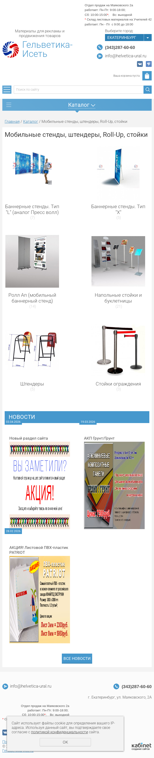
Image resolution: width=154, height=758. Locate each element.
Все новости (77, 658)
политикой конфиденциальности (59, 732)
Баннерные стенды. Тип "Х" (118, 209)
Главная (12, 121)
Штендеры (32, 384)
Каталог (30, 121)
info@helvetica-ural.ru (125, 56)
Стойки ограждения (118, 384)
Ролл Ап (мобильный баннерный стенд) (32, 298)
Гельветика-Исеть (47, 49)
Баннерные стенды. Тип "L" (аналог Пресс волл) (32, 209)
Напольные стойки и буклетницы (118, 298)
